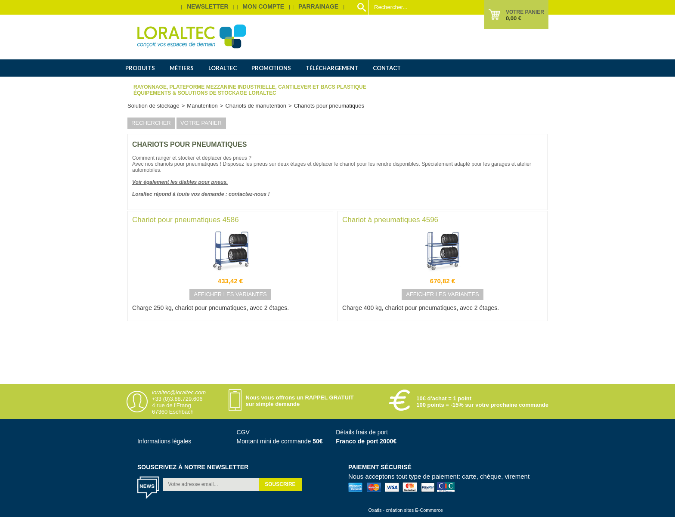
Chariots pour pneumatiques (329, 105)
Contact (387, 68)
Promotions (271, 68)
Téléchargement (332, 68)
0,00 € (513, 18)
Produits (140, 68)
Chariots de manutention (255, 105)
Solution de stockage (153, 105)
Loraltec (222, 68)
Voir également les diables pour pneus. (180, 182)
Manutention (202, 105)
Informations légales (164, 441)
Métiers (182, 68)
